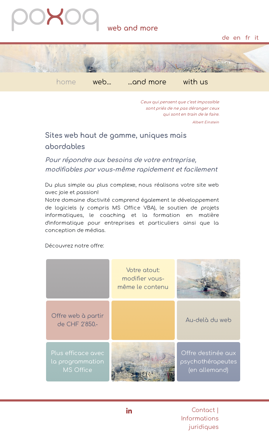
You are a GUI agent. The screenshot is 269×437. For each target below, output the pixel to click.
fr (247, 38)
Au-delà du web (208, 320)
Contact (203, 410)
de (225, 38)
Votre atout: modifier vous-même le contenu (142, 278)
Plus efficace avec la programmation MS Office (77, 361)
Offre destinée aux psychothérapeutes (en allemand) (208, 361)
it (256, 38)
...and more (147, 82)
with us (195, 82)
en (237, 38)
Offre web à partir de (77, 320)
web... (102, 82)
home (66, 82)
